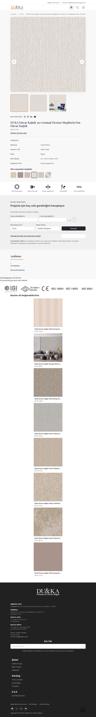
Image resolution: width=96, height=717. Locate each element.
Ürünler (21, 14)
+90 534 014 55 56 (20, 632)
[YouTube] (35, 116)
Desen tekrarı (41, 225)
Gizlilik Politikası (44, 704)
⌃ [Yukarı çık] (83, 710)
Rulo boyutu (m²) (16, 225)
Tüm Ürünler (17, 680)
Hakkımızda (17, 664)
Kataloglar (16, 683)
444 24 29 (56, 3)
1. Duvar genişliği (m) (46, 216)
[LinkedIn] (31, 116)
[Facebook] (28, 116)
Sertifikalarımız (18, 696)
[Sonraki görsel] (82, 62)
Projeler (15, 686)
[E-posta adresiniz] (45, 646)
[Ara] (77, 7)
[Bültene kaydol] (83, 646)
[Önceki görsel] (14, 62)
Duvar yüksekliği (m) (17, 216)
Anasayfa (13, 14)
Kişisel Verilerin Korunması (18, 704)
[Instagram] (25, 116)
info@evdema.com (22, 636)
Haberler (15, 670)
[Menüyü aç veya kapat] (83, 7)
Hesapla (73, 228)
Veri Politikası (33, 704)
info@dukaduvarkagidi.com (76, 3)
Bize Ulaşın (16, 667)
